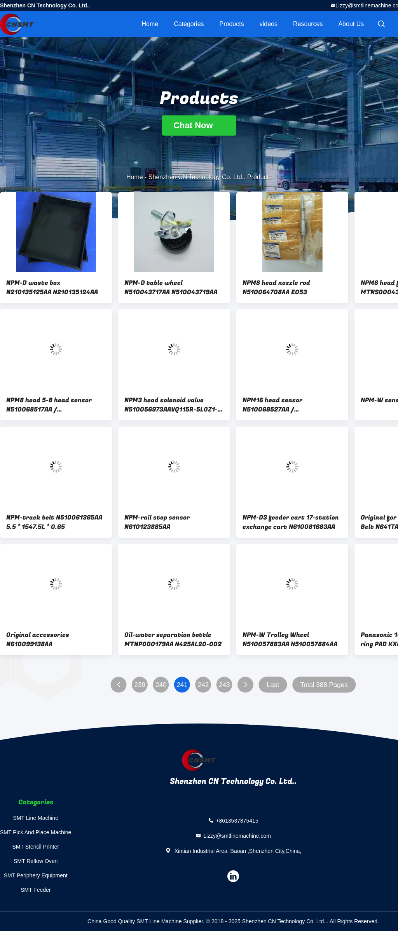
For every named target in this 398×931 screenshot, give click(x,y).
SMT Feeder (36, 890)
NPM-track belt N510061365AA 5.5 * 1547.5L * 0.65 (54, 522)
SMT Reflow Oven (36, 861)
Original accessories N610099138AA (37, 639)
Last (273, 685)
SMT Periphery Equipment (36, 875)
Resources (308, 24)
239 (139, 685)
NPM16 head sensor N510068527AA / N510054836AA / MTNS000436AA (272, 405)
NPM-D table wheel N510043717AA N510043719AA (170, 287)
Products (232, 24)
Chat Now (199, 125)
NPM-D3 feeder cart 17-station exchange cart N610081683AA (291, 522)
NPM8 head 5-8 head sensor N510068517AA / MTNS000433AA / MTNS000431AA (49, 405)
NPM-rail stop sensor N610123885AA (157, 522)
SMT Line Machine (35, 818)
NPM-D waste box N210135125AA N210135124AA (52, 287)
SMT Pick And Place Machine (35, 832)
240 (160, 685)
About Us (351, 24)
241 (181, 685)
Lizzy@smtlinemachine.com (237, 836)
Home (149, 24)
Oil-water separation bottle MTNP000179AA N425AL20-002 (173, 639)
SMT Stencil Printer (35, 847)
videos (269, 24)
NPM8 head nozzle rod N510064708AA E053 (276, 287)
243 (224, 685)
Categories (189, 24)
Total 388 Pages (324, 685)
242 (203, 685)
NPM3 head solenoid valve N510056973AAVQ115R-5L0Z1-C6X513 (171, 405)
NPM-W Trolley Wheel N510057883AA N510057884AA (290, 639)
